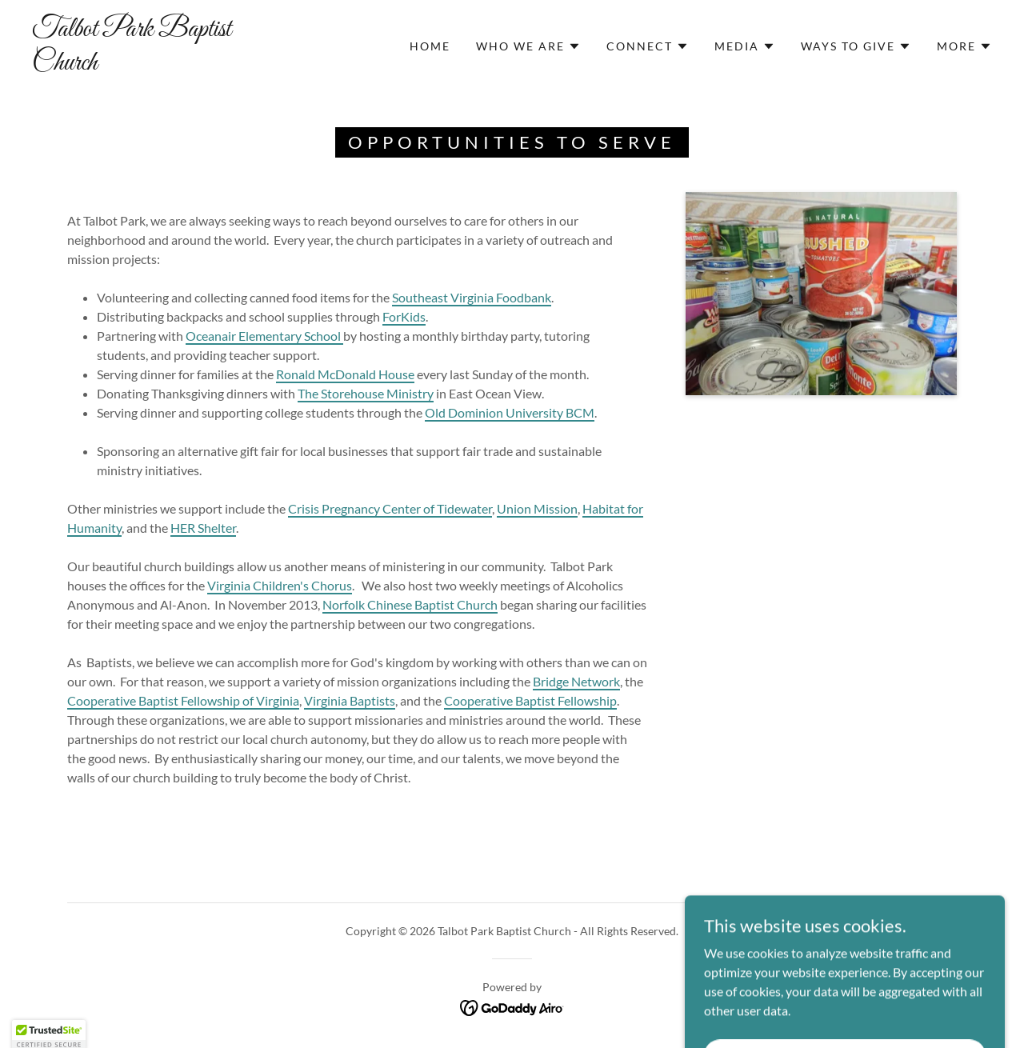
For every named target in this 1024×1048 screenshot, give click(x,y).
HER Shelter (203, 527)
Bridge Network (576, 681)
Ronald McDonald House (345, 374)
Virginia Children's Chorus (279, 585)
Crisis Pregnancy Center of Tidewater (390, 508)
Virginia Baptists (349, 700)
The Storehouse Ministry (366, 393)
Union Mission (537, 508)
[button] (528, 46)
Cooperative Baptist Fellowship (530, 700)
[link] (163, 64)
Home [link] (430, 46)
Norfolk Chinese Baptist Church (410, 604)
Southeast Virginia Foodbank (471, 297)
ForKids (404, 316)
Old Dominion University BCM (509, 412)
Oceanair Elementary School (264, 335)
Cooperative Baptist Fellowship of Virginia (183, 700)
